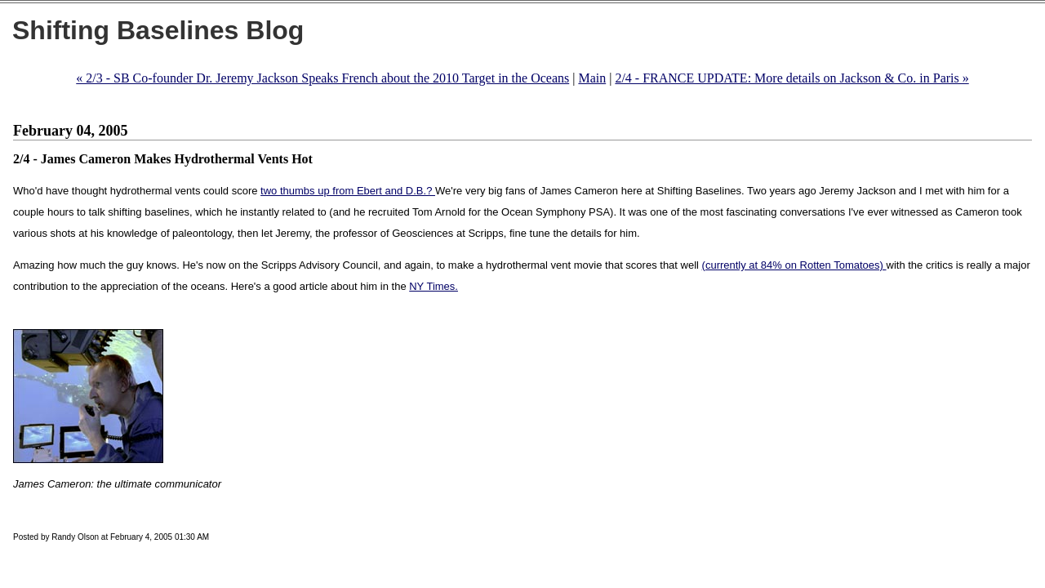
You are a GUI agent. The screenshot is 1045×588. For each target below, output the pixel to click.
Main (592, 78)
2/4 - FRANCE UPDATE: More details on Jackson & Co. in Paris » (791, 78)
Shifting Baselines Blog (158, 30)
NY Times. (433, 286)
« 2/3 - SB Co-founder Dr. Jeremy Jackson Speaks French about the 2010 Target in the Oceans (322, 78)
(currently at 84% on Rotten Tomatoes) (794, 265)
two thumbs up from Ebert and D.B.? (347, 191)
